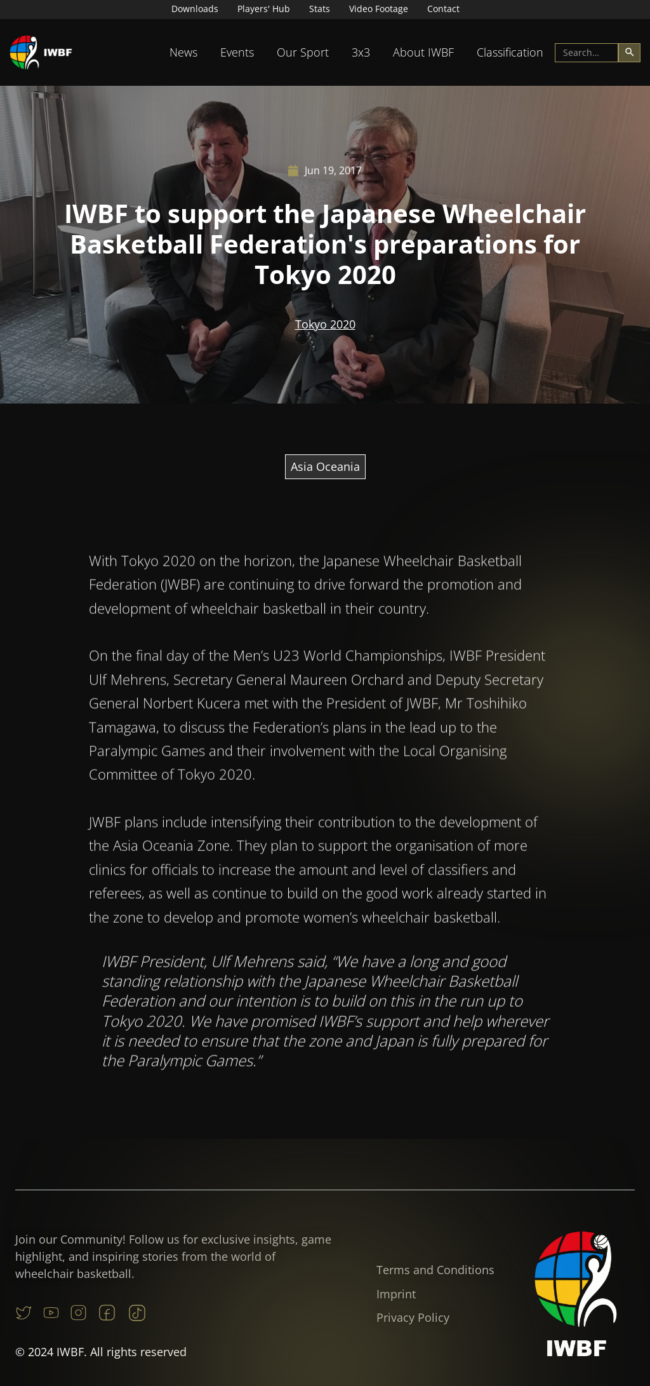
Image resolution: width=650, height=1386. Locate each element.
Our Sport (303, 52)
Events (237, 52)
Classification (510, 52)
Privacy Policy (412, 1317)
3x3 (361, 52)
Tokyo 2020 (325, 324)
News (183, 52)
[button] (183, 52)
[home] (41, 52)
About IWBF (423, 52)
